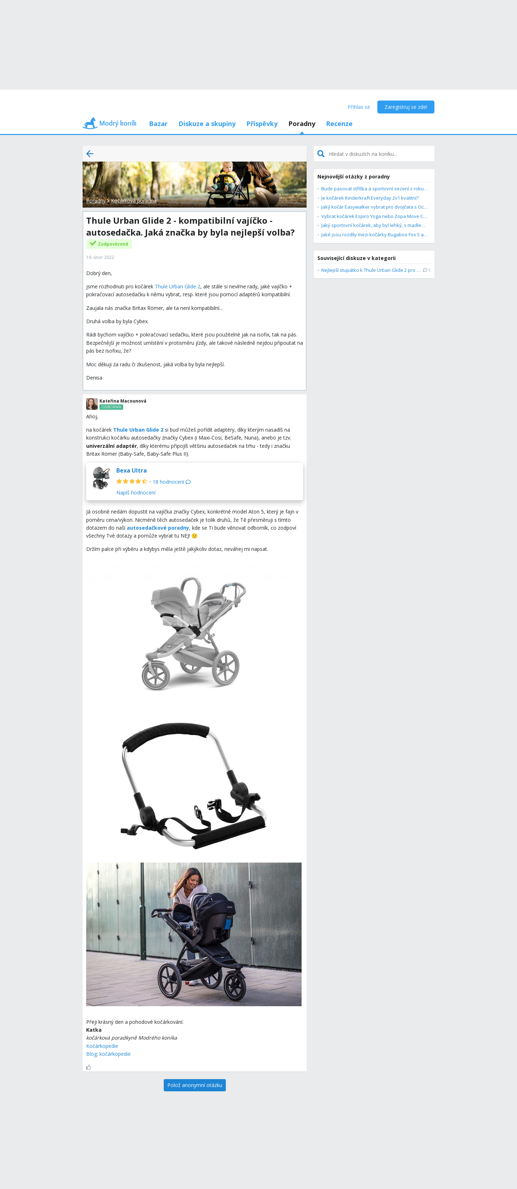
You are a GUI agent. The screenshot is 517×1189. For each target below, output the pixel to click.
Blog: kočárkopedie (108, 1053)
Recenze (339, 123)
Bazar (158, 123)
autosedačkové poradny (158, 527)
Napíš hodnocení (135, 492)
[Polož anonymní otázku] (195, 1085)
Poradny (301, 123)
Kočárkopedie (102, 1045)
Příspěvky (262, 123)
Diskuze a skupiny (207, 123)
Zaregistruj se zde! (406, 106)
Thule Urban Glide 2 (177, 286)
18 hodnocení (172, 481)
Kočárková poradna (134, 200)
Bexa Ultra (131, 470)
